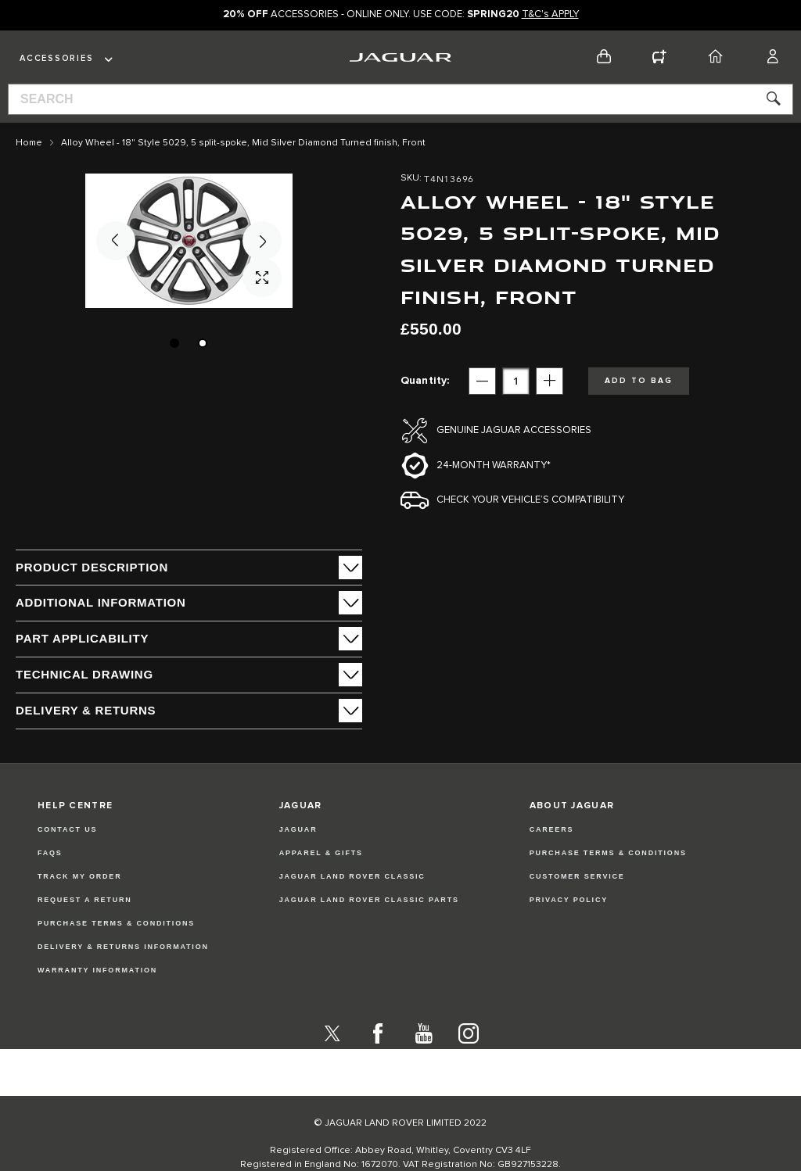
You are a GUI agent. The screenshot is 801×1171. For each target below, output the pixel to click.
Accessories (56, 58)
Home (29, 143)
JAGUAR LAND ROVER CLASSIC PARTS (369, 900)
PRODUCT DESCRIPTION (92, 567)
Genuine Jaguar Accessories (513, 430)
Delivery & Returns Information (123, 947)
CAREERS (552, 829)
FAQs (50, 853)
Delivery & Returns (86, 710)
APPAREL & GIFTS (321, 853)
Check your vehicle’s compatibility (530, 500)
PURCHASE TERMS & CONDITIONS (608, 853)
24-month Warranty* (493, 465)
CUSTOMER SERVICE (577, 876)
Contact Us (67, 829)
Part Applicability (82, 638)
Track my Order (80, 876)
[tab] (189, 568)
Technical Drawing (84, 674)
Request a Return (85, 900)
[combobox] (400, 99)
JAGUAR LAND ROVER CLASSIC (352, 876)
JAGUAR (298, 829)
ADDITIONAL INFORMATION (101, 602)
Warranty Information (97, 970)
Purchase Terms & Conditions (116, 923)
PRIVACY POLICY (569, 900)
